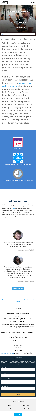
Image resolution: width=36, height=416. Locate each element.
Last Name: (3, 373)
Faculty (26, 407)
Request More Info (18, 288)
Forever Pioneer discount (7, 353)
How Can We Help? (5, 378)
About (9, 405)
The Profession (9, 407)
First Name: (3, 367)
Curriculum (26, 405)
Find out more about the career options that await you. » (18, 300)
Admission (26, 408)
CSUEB (4, 2)
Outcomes (9, 408)
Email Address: (4, 386)
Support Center (20, 364)
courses (13, 208)
